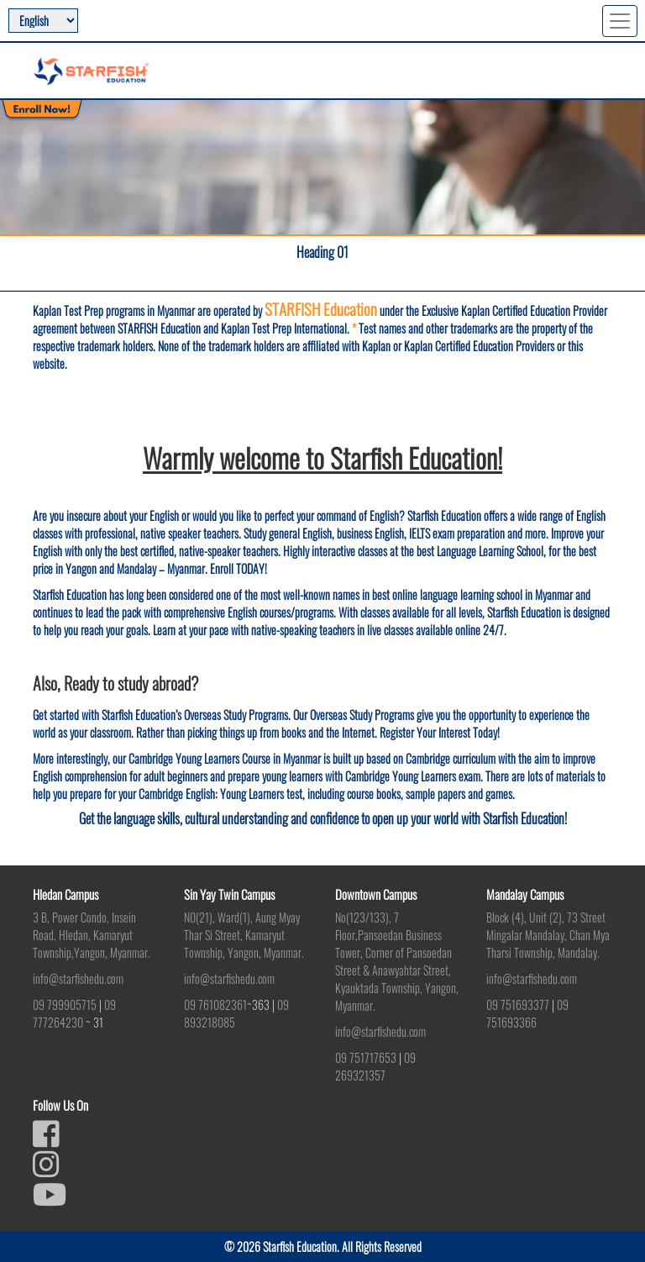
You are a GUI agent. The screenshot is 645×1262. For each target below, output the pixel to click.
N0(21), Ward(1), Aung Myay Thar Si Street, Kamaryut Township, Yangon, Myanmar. (244, 934)
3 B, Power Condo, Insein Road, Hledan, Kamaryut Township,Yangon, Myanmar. (91, 934)
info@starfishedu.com (78, 978)
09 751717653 (365, 1057)
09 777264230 (74, 1013)
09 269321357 (375, 1066)
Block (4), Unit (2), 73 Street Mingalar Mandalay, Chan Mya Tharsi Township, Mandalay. (548, 934)
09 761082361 (215, 1004)
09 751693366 (527, 1013)
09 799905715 (65, 1004)
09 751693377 (517, 1004)
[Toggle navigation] (619, 21)
